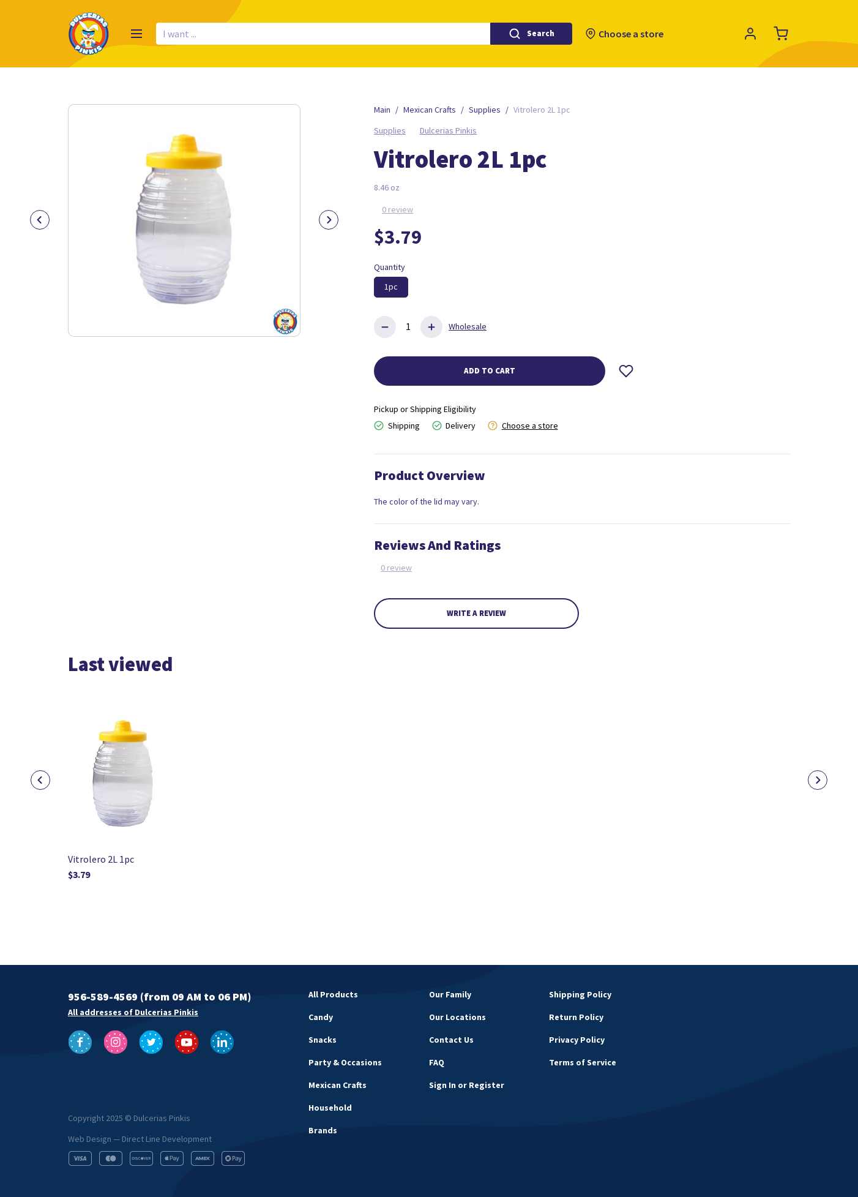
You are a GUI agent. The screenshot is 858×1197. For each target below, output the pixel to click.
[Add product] (431, 327)
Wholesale (468, 326)
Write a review (476, 613)
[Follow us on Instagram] (115, 1042)
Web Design (89, 1138)
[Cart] (781, 34)
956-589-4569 (103, 996)
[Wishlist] (626, 371)
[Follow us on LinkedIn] (222, 1042)
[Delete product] (385, 327)
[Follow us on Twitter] (151, 1042)
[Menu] (136, 33)
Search (540, 33)
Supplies (390, 130)
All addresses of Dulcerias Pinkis (133, 1012)
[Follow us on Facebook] (80, 1042)
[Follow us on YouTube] (186, 1042)
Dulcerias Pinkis (448, 130)
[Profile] (750, 34)
